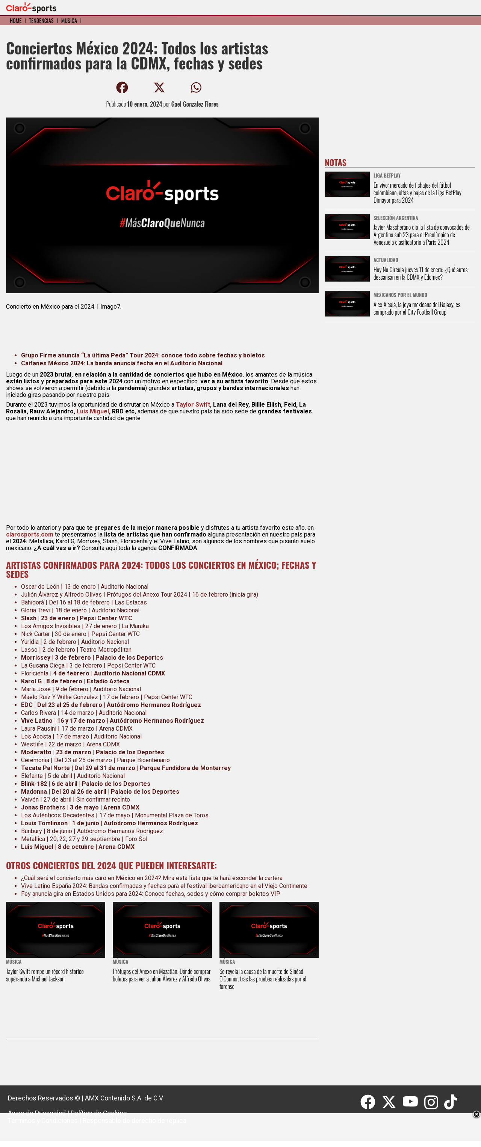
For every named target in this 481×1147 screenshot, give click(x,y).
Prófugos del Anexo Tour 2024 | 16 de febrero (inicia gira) (182, 594)
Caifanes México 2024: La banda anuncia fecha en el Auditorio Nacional (121, 363)
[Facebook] (370, 1102)
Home (15, 20)
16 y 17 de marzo (82, 720)
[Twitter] (391, 1102)
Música (69, 20)
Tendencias (41, 20)
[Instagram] (434, 1102)
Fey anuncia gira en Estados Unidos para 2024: (82, 893)
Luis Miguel (93, 411)
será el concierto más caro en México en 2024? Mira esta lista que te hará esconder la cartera (159, 878)
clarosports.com (29, 534)
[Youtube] (413, 1102)
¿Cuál (28, 878)
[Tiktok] (451, 1102)
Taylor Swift (193, 404)
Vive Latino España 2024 (53, 885)
